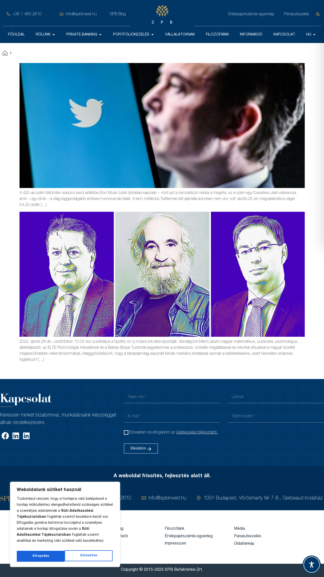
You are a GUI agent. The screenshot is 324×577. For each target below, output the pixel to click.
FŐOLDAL (16, 34)
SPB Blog (118, 14)
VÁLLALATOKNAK (180, 34)
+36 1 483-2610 (27, 14)
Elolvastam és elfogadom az (173, 433)
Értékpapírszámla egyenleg (189, 536)
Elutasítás (40, 556)
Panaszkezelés (296, 14)
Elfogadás (90, 556)
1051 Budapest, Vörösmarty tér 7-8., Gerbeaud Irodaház (263, 498)
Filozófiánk (174, 529)
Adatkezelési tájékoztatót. (197, 433)
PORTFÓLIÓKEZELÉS (133, 34)
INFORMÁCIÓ (251, 34)
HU (311, 34)
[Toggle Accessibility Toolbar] (311, 564)
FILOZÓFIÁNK (217, 34)
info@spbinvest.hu (81, 14)
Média (239, 529)
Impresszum (175, 544)
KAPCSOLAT (284, 34)
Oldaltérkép (244, 544)
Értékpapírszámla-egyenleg (251, 14)
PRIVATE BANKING (84, 34)
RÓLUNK (45, 34)
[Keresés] (318, 14)
